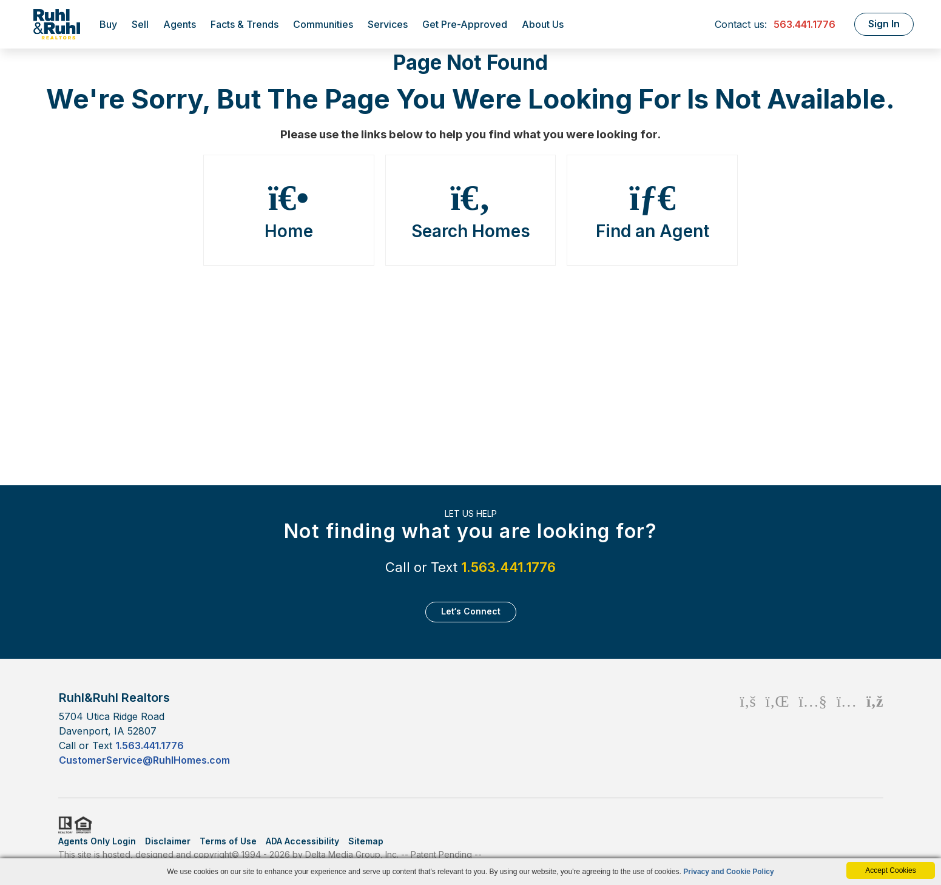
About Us (543, 24)
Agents (179, 24)
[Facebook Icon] (748, 728)
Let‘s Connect (471, 611)
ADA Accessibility (302, 841)
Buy (108, 24)
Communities (323, 24)
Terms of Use (228, 841)
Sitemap (365, 841)
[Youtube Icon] (813, 728)
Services (388, 24)
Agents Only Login (97, 841)
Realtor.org (64, 824)
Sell (140, 24)
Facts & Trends (244, 24)
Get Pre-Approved (464, 24)
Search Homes (471, 210)
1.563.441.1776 (508, 567)
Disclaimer (168, 841)
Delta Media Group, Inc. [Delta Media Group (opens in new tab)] (352, 854)
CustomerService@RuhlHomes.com (144, 760)
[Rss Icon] (874, 728)
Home (289, 210)
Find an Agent (652, 210)
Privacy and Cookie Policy (728, 871)
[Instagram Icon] (847, 728)
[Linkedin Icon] (777, 728)
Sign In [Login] (884, 24)
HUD (85, 824)
